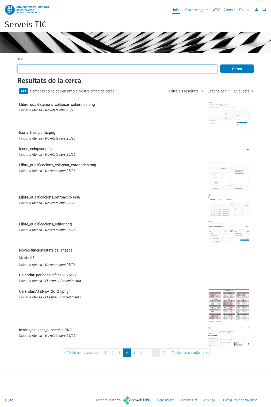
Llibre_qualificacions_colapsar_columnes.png (57, 104)
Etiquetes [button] (242, 91)
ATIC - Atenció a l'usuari (231, 10)
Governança (194, 10)
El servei (51, 281)
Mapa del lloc (165, 400)
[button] (208, 10)
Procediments (70, 281)
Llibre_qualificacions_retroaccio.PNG (49, 197)
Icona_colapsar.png (35, 149)
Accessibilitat (188, 400)
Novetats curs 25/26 (60, 110)
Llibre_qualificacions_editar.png (45, 224)
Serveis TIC (25, 25)
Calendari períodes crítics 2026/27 (47, 275)
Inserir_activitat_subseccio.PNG (45, 330)
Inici (176, 10)
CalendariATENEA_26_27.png (44, 291)
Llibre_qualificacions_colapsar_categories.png (57, 165)
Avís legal (209, 400)
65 (164, 353)
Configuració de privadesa (240, 400)
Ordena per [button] (217, 91)
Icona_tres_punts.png (37, 132)
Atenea (37, 110)
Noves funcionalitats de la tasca (46, 250)
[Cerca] (264, 10)
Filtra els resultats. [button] (184, 91)
